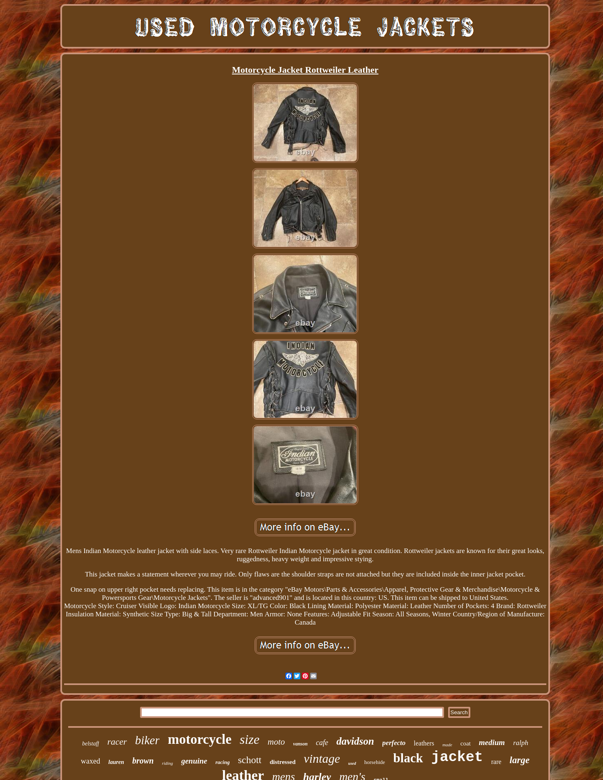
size (250, 739)
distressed (282, 762)
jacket (457, 757)
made (447, 744)
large (520, 760)
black (408, 758)
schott (249, 760)
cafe (322, 742)
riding (167, 763)
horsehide (374, 762)
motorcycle (199, 739)
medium (492, 742)
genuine (194, 761)
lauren (116, 762)
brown (143, 760)
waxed (90, 761)
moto (276, 742)
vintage (322, 758)
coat (465, 743)
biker (147, 740)
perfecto (394, 743)
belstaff (90, 744)
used (352, 763)
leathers (424, 743)
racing (222, 762)
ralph (520, 743)
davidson (355, 741)
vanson (300, 744)
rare (496, 761)
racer (117, 741)
